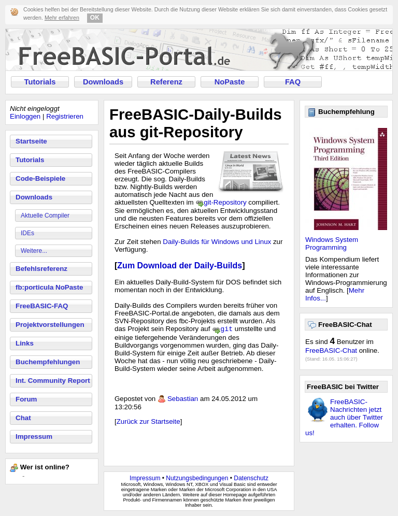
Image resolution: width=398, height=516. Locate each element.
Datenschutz (251, 478)
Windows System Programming (331, 243)
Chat (23, 418)
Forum (26, 399)
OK (95, 17)
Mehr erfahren (62, 18)
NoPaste (230, 82)
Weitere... (34, 250)
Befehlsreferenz (41, 269)
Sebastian (182, 400)
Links (25, 343)
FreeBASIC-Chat (331, 350)
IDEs (27, 233)
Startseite (31, 141)
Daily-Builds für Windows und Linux (217, 242)
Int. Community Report (53, 380)
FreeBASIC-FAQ (42, 306)
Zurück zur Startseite (148, 422)
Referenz (166, 82)
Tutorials (40, 82)
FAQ (293, 82)
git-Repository (225, 202)
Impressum (34, 436)
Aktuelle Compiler (45, 215)
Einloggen (25, 116)
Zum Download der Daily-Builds (179, 265)
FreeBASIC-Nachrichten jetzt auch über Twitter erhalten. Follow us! (344, 417)
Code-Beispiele (40, 178)
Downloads (103, 82)
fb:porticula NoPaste (49, 287)
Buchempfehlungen (48, 362)
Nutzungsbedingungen (197, 478)
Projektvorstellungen (50, 324)
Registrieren (64, 116)
